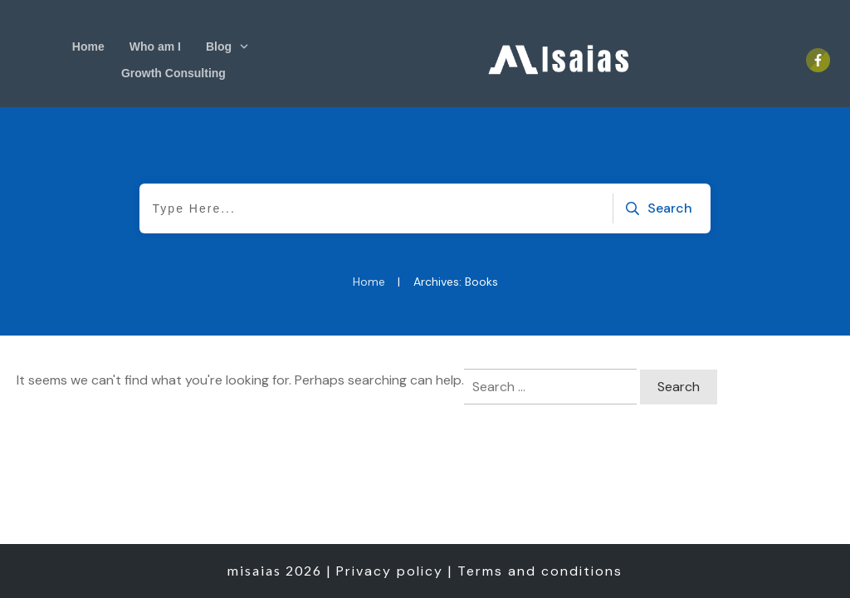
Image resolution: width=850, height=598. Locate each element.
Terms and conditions (540, 571)
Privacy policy (389, 571)
